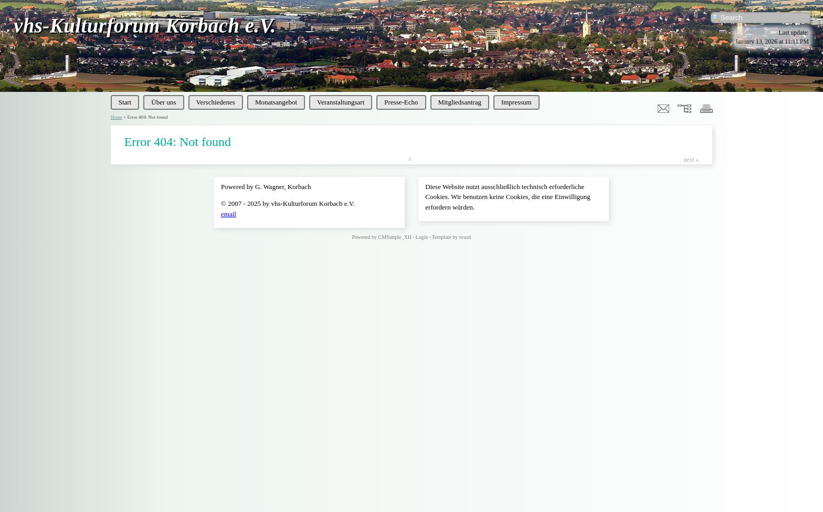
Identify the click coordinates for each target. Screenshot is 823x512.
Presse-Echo (401, 102)
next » (691, 159)
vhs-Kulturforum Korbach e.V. (145, 25)
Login (421, 237)
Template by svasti (451, 237)
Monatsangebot (276, 102)
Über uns (163, 102)
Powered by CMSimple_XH (382, 237)
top (412, 159)
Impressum (516, 102)
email (228, 214)
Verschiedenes (215, 102)
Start (125, 102)
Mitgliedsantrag (459, 102)
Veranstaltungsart (340, 102)
